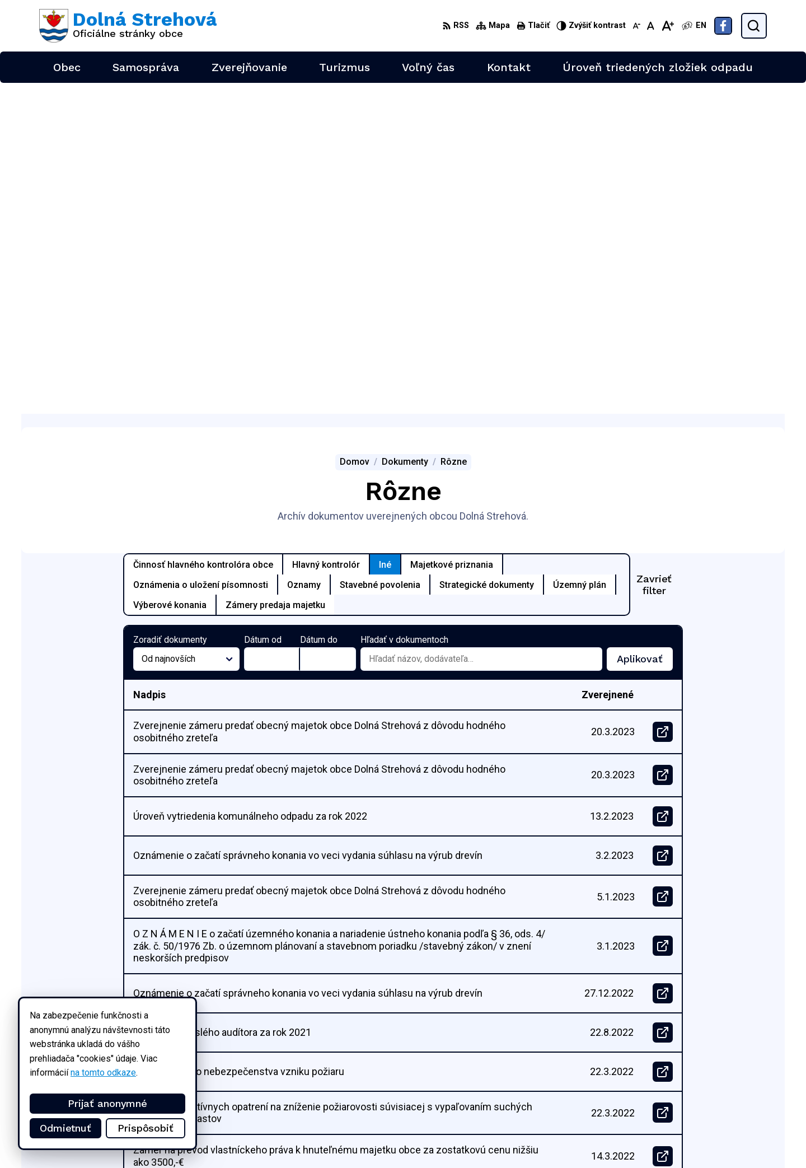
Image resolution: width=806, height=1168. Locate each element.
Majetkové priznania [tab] (451, 233)
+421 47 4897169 (708, 1082)
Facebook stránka (707, 1107)
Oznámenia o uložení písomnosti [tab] (200, 253)
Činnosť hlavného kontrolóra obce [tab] (203, 233)
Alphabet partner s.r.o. (187, 1029)
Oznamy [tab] (304, 253)
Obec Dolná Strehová (146, 1040)
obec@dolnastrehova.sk (720, 1094)
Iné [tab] (385, 233)
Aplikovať (645, 331)
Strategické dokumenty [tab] (486, 253)
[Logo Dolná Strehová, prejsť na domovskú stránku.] (128, 26)
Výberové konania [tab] (170, 273)
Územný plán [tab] (579, 253)
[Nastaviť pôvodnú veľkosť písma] (651, 26)
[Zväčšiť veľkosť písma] (667, 26)
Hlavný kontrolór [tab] (326, 233)
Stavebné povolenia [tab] (380, 253)
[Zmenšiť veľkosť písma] (636, 26)
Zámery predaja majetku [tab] (275, 273)
